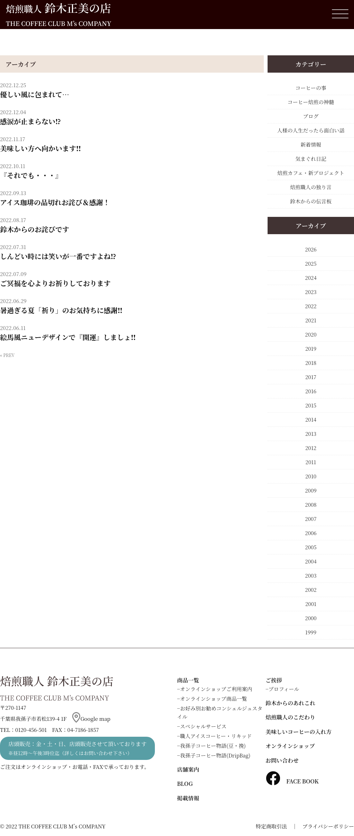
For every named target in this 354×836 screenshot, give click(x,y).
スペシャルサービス (203, 726)
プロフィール (284, 688)
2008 (310, 504)
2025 (310, 263)
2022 (310, 306)
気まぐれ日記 (310, 158)
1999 (310, 632)
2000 (310, 618)
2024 (310, 277)
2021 (310, 320)
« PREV (7, 355)
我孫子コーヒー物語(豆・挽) (213, 745)
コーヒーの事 (310, 87)
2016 (310, 391)
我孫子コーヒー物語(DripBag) (215, 755)
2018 (310, 362)
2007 (310, 518)
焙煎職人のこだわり (290, 717)
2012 (310, 447)
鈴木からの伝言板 (311, 201)
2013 (310, 433)
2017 (310, 376)
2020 (310, 334)
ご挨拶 (274, 680)
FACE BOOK (292, 781)
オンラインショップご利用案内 (216, 688)
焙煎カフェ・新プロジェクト (310, 172)
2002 (310, 589)
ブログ (310, 116)
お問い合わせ (282, 760)
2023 (310, 291)
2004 (310, 561)
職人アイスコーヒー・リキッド (216, 735)
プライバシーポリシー (328, 826)
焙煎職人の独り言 (311, 187)
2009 (311, 490)
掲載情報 (188, 798)
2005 (310, 547)
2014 (310, 419)
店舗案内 (188, 769)
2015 (310, 405)
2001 (310, 603)
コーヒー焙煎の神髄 (311, 101)
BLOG (185, 784)
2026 (310, 249)
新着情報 (310, 144)
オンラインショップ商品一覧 (213, 698)
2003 (310, 575)
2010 (310, 476)
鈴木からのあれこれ (290, 703)
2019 (310, 348)
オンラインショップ (290, 746)
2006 (310, 532)
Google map (91, 718)
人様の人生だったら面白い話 (310, 130)
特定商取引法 (271, 826)
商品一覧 (188, 680)
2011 (311, 462)
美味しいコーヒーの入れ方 (299, 732)
